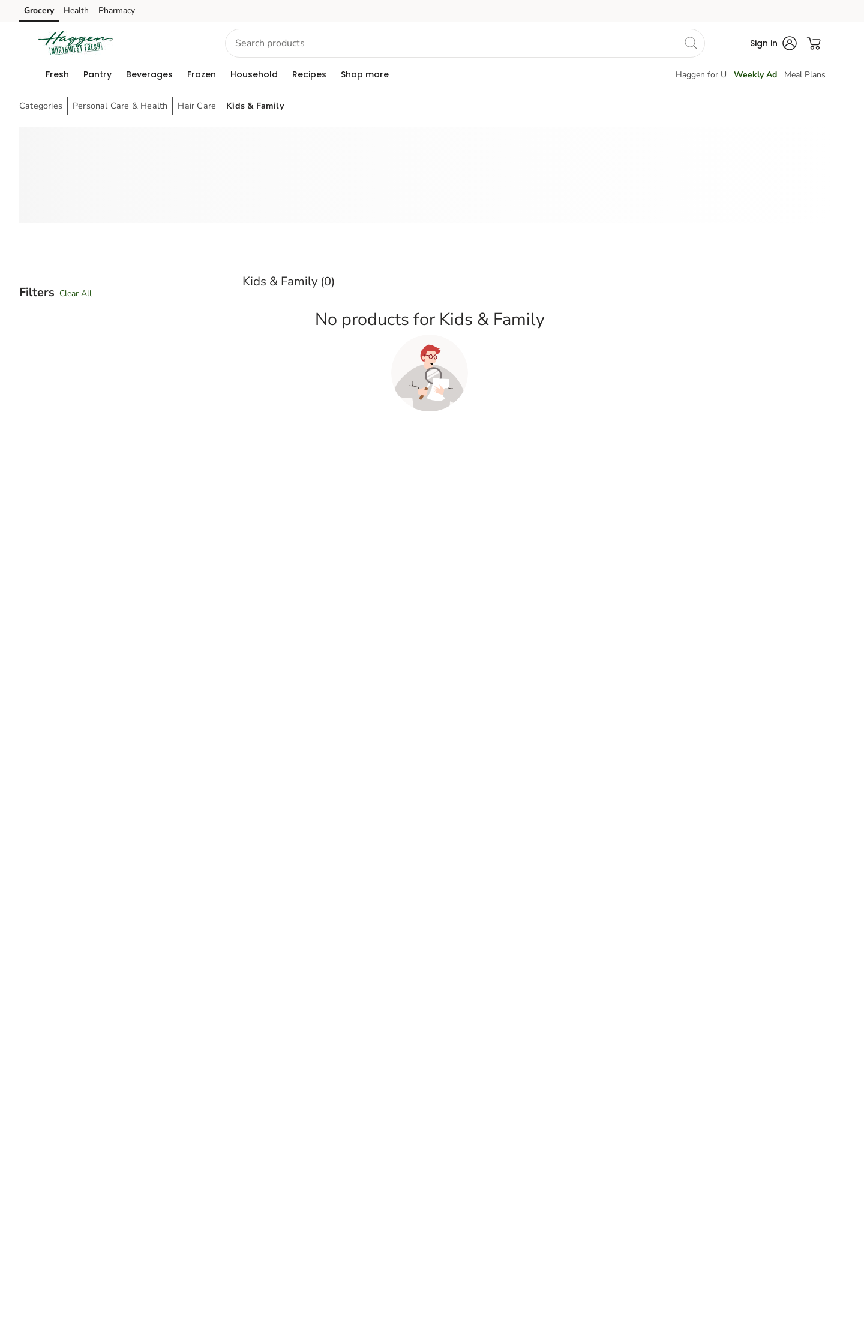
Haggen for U (701, 74)
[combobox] (465, 43)
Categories (40, 106)
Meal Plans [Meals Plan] (805, 74)
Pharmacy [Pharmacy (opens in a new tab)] (116, 10)
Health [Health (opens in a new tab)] (76, 10)
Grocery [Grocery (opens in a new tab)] (39, 10)
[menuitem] (57, 74)
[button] (164, 43)
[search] (690, 42)
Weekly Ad (755, 74)
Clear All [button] (75, 293)
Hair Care (197, 106)
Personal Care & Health (120, 106)
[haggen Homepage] (75, 43)
